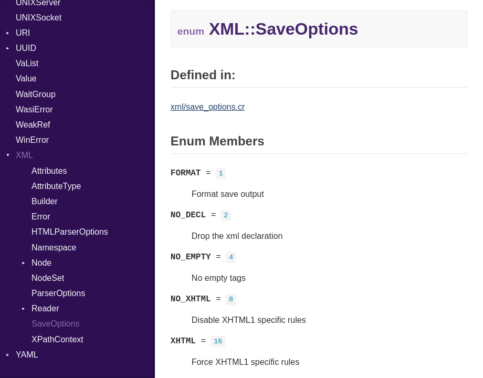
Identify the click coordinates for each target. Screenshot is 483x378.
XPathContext (57, 339)
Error (41, 216)
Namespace (54, 247)
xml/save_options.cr (208, 106)
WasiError (34, 109)
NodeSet (48, 278)
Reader (45, 308)
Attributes (49, 170)
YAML (27, 354)
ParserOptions (58, 293)
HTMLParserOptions (70, 231)
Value (26, 78)
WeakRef (33, 124)
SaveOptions (56, 323)
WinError (32, 139)
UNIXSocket (38, 17)
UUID (26, 48)
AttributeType (56, 186)
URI (23, 32)
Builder (45, 201)
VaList (27, 63)
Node (41, 262)
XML (24, 155)
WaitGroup (36, 94)
